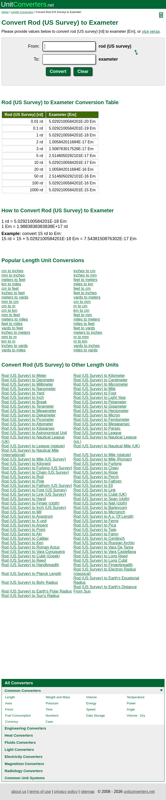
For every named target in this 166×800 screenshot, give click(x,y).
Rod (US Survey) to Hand (23, 499)
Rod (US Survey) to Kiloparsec (28, 428)
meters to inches (87, 332)
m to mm (81, 337)
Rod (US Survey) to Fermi (95, 521)
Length (10, 697)
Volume (91, 697)
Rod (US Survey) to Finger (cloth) (30, 503)
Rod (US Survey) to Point (23, 530)
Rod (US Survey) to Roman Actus (30, 547)
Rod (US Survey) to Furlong (97, 464)
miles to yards (85, 350)
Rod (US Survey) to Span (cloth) (101, 499)
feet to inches (85, 293)
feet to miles (11, 324)
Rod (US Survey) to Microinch (99, 512)
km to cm (81, 310)
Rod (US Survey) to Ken (22, 543)
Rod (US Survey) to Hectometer (101, 411)
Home (5, 12)
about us (18, 791)
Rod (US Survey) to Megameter (28, 411)
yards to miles (13, 350)
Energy (91, 703)
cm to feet (10, 288)
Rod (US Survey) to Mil (21, 512)
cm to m (8, 306)
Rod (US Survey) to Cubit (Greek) (30, 556)
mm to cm (10, 302)
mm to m (9, 337)
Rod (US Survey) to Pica (94, 525)
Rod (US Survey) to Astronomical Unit (34, 433)
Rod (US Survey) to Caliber (25, 538)
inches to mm (85, 275)
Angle (131, 709)
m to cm (80, 306)
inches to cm (84, 271)
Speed (90, 709)
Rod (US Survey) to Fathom (97, 481)
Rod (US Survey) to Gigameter (100, 406)
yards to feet (12, 328)
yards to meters (86, 297)
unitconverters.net (139, 791)
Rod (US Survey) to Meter (23, 375)
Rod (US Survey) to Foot (94, 393)
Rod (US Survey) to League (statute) (33, 446)
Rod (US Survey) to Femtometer (101, 419)
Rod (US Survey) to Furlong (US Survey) (36, 468)
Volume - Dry (136, 715)
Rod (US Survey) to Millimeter (27, 384)
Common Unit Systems (25, 778)
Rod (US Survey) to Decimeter (27, 380)
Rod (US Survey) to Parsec (97, 428)
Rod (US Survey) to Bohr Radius (29, 582)
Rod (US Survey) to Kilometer (99, 375)
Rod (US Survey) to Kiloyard (26, 464)
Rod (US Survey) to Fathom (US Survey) (36, 486)
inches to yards (14, 346)
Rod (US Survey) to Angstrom (27, 516)
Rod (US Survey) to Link (94, 490)
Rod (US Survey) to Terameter (27, 406)
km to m (8, 341)
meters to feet (13, 280)
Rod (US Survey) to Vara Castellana (104, 552)
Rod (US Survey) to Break (24, 402)
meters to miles (14, 319)
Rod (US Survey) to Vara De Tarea (103, 547)
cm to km (9, 310)
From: (34, 46)
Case (49, 721)
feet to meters (85, 280)
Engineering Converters (25, 728)
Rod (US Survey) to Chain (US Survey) (35, 472)
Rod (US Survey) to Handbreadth (30, 565)
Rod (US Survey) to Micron (96, 415)
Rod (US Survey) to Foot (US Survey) (34, 490)
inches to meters (15, 332)
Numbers (52, 715)
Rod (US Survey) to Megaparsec (101, 424)
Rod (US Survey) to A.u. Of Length (103, 516)
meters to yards (14, 297)
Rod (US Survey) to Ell (93, 486)
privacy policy (66, 791)
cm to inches (12, 271)
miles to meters (86, 319)
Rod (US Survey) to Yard (22, 393)
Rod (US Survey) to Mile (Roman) (102, 459)
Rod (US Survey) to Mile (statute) (102, 455)
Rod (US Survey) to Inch (22, 397)
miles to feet (83, 324)
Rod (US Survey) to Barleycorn (100, 508)
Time (49, 709)
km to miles (11, 284)
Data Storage (95, 715)
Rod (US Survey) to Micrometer (100, 384)
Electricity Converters (23, 757)
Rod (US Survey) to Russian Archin (104, 543)
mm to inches (13, 275)
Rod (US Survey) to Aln (21, 534)
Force (9, 709)
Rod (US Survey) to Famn (95, 534)
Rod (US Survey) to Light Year (99, 397)
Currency (11, 721)
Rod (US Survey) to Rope (95, 472)
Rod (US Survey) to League (97, 433)
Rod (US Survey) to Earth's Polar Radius (36, 591)
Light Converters (19, 749)
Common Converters (23, 690)
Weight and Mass (58, 697)
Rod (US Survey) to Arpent (24, 525)
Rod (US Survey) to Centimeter (100, 380)
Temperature (136, 697)
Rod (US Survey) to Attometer (27, 424)
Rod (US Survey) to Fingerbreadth (103, 565)
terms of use (40, 791)
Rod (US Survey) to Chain (96, 468)
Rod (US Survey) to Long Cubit (100, 560)
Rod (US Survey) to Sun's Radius (30, 596)
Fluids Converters (20, 742)
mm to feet (10, 315)
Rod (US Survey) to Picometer (27, 419)
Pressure (52, 703)
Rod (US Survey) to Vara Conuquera (33, 552)
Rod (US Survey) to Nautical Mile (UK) (106, 446)
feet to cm (82, 288)
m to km (80, 341)
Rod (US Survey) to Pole (22, 481)
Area (8, 703)
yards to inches (86, 346)
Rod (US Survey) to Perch (96, 477)
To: (37, 59)
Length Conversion (22, 12)
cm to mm (82, 302)
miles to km (83, 284)
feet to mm (82, 315)
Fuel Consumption (18, 715)
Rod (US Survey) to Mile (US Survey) (33, 459)
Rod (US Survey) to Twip (94, 530)
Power (131, 703)
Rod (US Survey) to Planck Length (31, 574)
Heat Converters (19, 735)
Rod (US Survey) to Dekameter (28, 415)
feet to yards (84, 328)
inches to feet (13, 293)
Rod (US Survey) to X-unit (24, 521)
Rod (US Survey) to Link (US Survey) (33, 494)
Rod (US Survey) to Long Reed (100, 556)
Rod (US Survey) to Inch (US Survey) (33, 508)
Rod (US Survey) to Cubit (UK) (100, 494)
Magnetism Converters (24, 764)
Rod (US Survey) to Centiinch (99, 538)
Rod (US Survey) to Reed (23, 560)
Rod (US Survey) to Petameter (99, 402)
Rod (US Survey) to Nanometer (28, 389)
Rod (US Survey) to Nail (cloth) (100, 503)
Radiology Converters (24, 771)
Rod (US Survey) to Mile (94, 389)
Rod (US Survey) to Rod (22, 477)
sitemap (87, 791)
